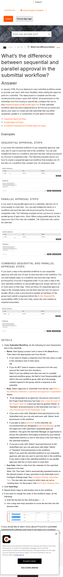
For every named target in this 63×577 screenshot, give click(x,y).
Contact (8, 19)
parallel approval (32, 104)
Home (11, 47)
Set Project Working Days (48, 483)
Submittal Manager (46, 426)
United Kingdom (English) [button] (33, 10)
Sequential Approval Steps (15, 119)
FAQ (20, 47)
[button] (49, 34)
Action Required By (46, 296)
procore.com (10, 10)
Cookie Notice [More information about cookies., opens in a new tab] (18, 555)
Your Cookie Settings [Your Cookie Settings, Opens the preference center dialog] (29, 567)
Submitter (30, 423)
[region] (29, 552)
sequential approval (13, 104)
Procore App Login (24, 19)
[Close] (56, 534)
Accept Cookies (29, 561)
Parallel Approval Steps (14, 122)
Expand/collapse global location (58, 46)
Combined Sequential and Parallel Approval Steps (25, 126)
